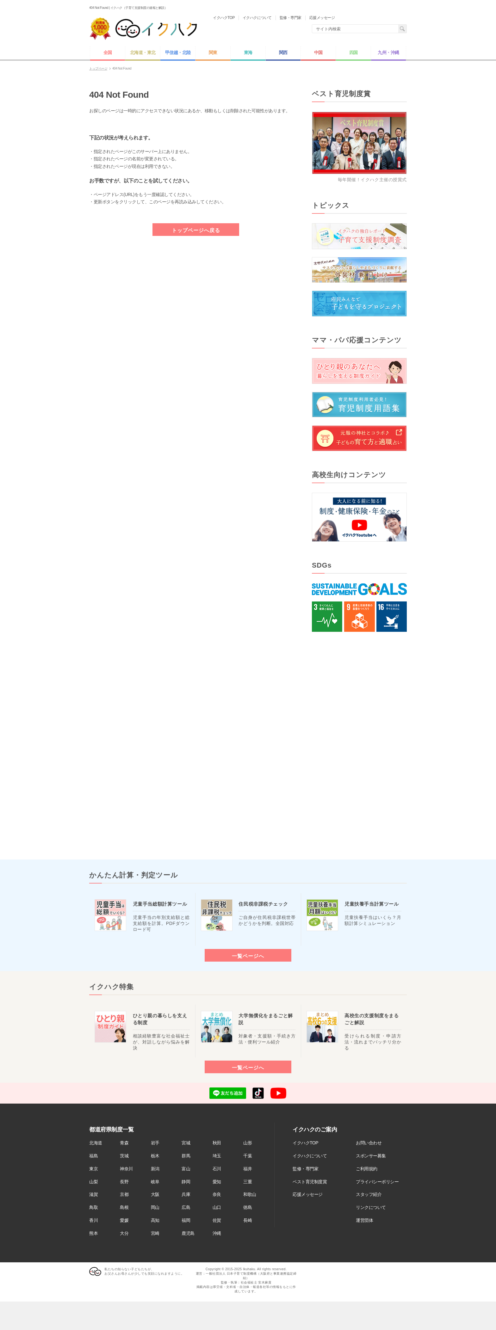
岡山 (155, 1207)
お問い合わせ (368, 1142)
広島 (186, 1207)
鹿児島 (188, 1233)
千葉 (247, 1155)
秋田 (217, 1142)
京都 (124, 1194)
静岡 (186, 1181)
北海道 (95, 1142)
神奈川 (126, 1168)
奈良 (217, 1194)
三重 (247, 1181)
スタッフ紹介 (368, 1194)
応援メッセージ (308, 1194)
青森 (124, 1142)
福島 (93, 1155)
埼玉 (217, 1155)
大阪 (155, 1194)
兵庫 (186, 1194)
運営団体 (364, 1220)
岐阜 (155, 1181)
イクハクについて (310, 1155)
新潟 (155, 1168)
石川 (217, 1168)
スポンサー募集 (371, 1155)
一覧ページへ (248, 956)
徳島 (247, 1207)
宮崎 (155, 1233)
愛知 (217, 1181)
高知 (155, 1220)
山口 (217, 1207)
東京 (93, 1168)
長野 (124, 1181)
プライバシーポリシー (377, 1181)
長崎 (247, 1220)
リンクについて (371, 1207)
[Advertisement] (359, 745)
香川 (93, 1220)
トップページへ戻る (196, 230)
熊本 (93, 1233)
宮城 (186, 1142)
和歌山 (249, 1194)
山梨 (93, 1181)
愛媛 (124, 1220)
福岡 (186, 1220)
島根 (124, 1207)
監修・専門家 (305, 1168)
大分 (124, 1233)
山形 (247, 1142)
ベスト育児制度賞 (310, 1181)
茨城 (124, 1155)
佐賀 (217, 1220)
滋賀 (93, 1194)
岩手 (155, 1142)
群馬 (186, 1155)
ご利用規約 (366, 1168)
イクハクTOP (305, 1142)
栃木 (155, 1155)
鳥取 (93, 1207)
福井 (247, 1168)
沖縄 (217, 1233)
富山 (186, 1168)
